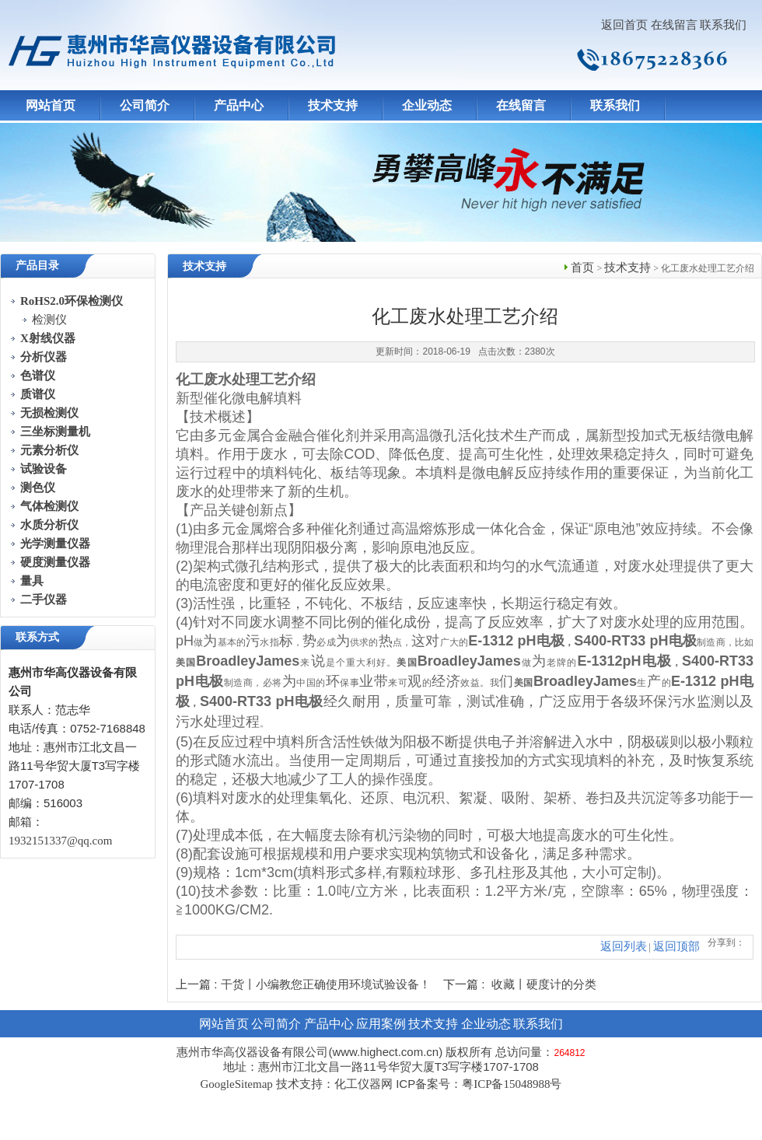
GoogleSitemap (236, 1084)
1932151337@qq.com (60, 840)
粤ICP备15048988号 (511, 1084)
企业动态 (427, 105)
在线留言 (674, 25)
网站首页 (50, 105)
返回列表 (623, 946)
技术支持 (333, 105)
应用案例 (381, 1023)
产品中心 (239, 105)
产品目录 (37, 265)
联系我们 (723, 25)
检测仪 (49, 319)
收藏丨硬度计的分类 (543, 984)
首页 (582, 267)
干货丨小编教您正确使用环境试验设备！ (326, 984)
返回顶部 (676, 946)
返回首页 (624, 25)
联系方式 (37, 637)
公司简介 (145, 105)
